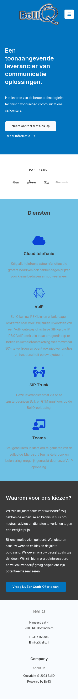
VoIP (39, 306)
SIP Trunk (39, 384)
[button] (30, 126)
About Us (39, 668)
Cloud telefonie (39, 253)
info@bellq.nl (40, 642)
